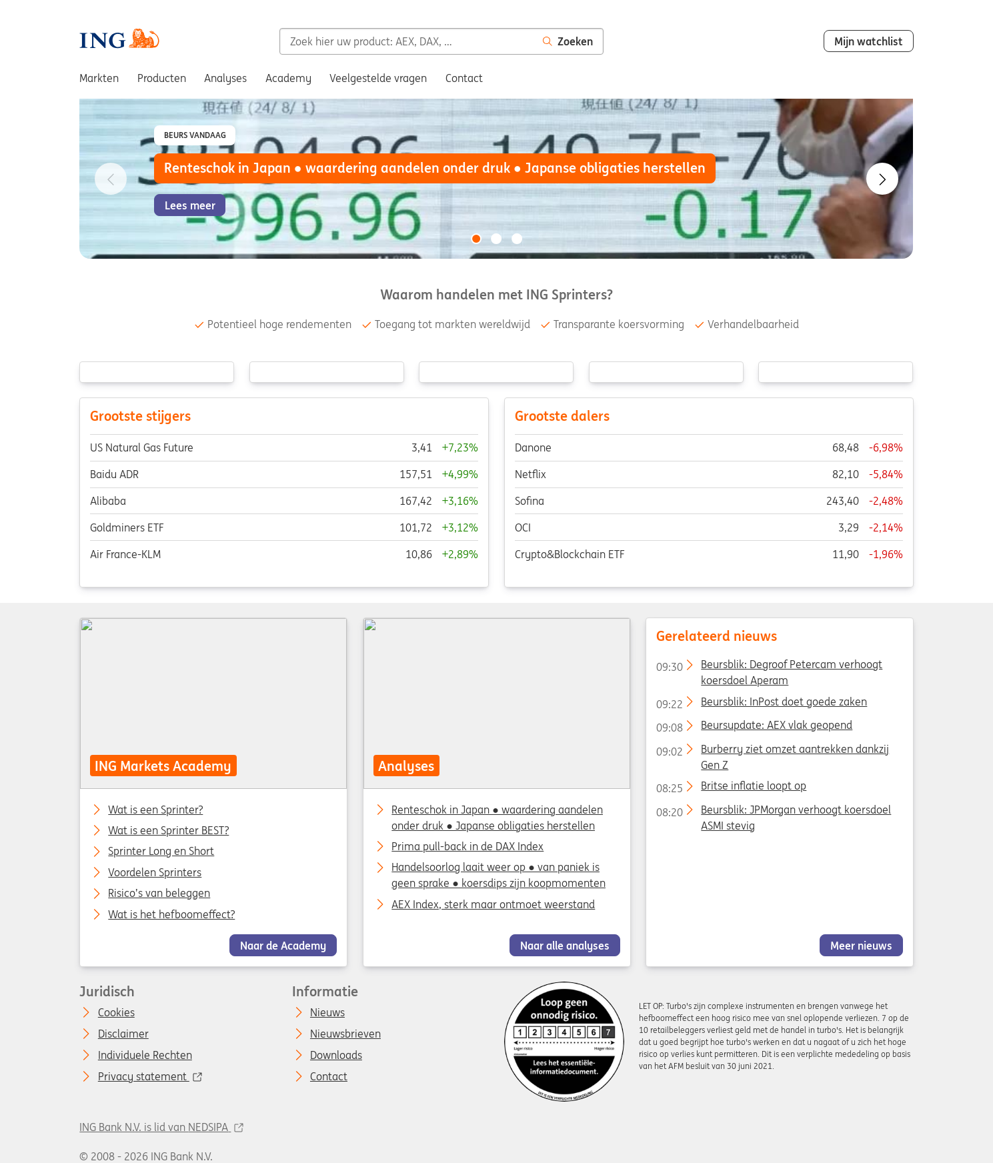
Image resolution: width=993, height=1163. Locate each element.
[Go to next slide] (882, 179)
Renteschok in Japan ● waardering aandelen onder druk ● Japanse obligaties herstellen (497, 817)
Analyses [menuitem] (225, 78)
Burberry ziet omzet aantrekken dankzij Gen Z (772, 751)
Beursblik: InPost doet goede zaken (761, 704)
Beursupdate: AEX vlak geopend (754, 727)
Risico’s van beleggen (160, 894)
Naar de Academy (283, 945)
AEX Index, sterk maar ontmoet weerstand (493, 904)
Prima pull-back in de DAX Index (467, 846)
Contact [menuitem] (464, 78)
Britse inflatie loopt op (731, 788)
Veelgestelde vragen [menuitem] (378, 78)
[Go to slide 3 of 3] (517, 238)
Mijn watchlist (868, 41)
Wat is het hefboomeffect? (172, 915)
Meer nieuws (861, 945)
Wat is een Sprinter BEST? (169, 831)
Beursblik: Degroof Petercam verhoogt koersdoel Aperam (769, 667)
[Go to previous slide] (111, 179)
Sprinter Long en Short (162, 852)
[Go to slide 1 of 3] (476, 238)
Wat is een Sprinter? (156, 810)
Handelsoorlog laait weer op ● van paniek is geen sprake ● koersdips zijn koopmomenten (498, 875)
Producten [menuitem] (161, 78)
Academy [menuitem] (288, 78)
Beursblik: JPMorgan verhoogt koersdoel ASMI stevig (773, 812)
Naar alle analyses (565, 945)
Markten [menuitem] (99, 78)
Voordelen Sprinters (155, 873)
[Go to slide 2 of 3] (496, 238)
